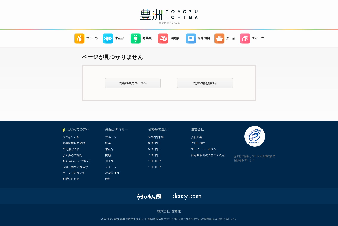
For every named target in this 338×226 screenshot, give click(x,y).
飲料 (108, 178)
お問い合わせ (71, 178)
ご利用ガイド (71, 149)
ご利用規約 (198, 143)
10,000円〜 (155, 161)
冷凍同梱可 (112, 172)
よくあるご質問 (72, 155)
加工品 (224, 38)
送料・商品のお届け (75, 167)
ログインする (71, 137)
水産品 (113, 38)
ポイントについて (74, 172)
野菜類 (141, 38)
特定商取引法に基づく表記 (208, 155)
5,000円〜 (154, 149)
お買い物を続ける (205, 83)
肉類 (108, 155)
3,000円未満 (156, 137)
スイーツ (252, 38)
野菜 (108, 143)
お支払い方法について (77, 161)
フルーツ (86, 38)
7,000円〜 (154, 155)
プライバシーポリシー (205, 149)
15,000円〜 (155, 167)
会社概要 (196, 137)
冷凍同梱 (198, 38)
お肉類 (168, 38)
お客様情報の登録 (74, 143)
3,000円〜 (154, 143)
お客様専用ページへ (132, 83)
